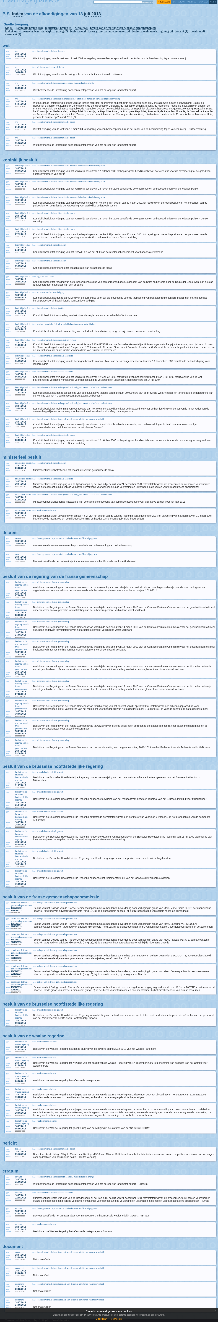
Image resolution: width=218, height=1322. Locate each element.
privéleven (164, 2)
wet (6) (9, 27)
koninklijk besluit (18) (29, 27)
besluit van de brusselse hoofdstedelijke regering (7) (36, 31)
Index (17, 13)
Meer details (116, 1319)
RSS (174, 2)
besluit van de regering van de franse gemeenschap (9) (123, 27)
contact (203, 2)
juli (87, 13)
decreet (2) (81, 27)
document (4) (13, 34)
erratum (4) (198, 31)
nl (211, 2)
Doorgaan (101, 1318)
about (181, 2)
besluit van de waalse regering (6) (152, 31)
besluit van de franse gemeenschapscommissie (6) (100, 31)
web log (191, 2)
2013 (96, 13)
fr (214, 2)
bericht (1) (181, 31)
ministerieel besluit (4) (58, 27)
